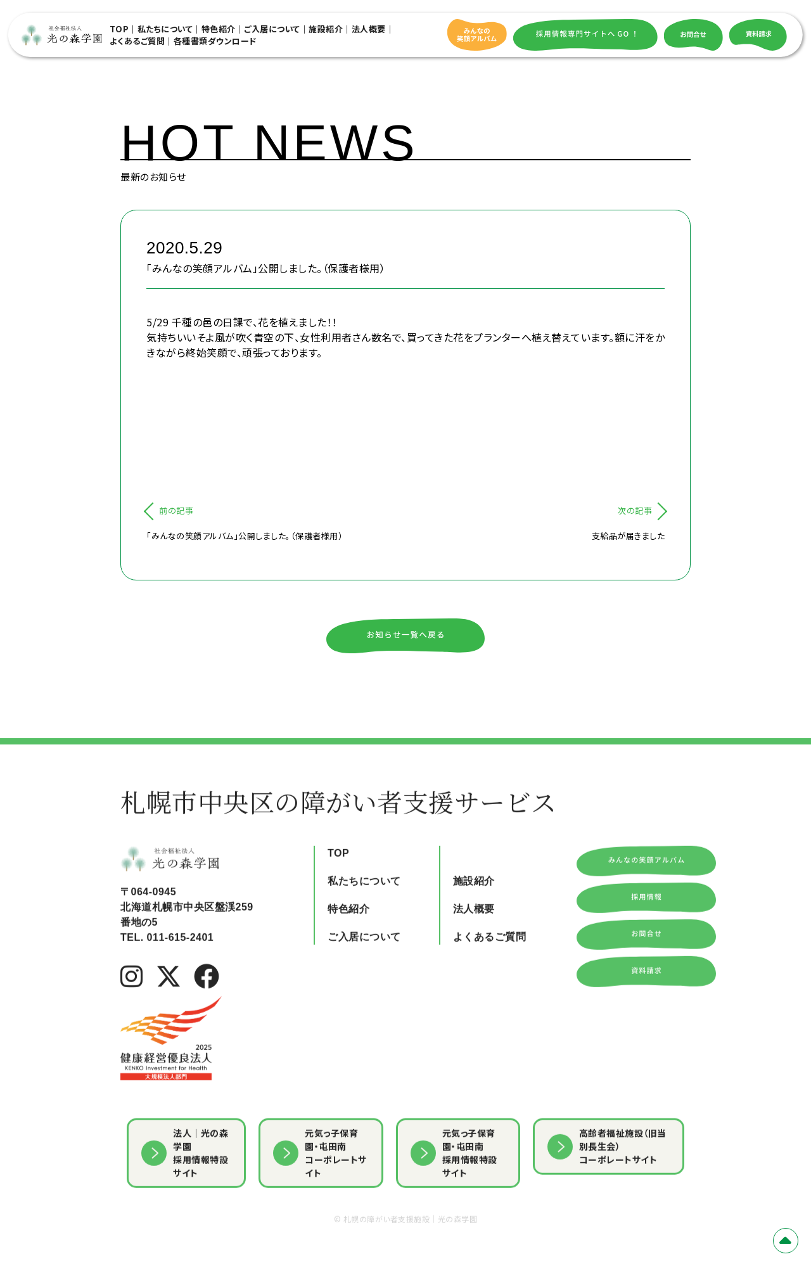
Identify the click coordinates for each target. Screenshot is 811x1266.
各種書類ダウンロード (215, 41)
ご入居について (272, 29)
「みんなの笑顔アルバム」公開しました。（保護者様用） (244, 536)
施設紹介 (326, 29)
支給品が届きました (628, 536)
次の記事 (635, 510)
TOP (119, 29)
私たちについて (165, 29)
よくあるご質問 (137, 41)
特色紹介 (218, 29)
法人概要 (369, 29)
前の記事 (176, 510)
